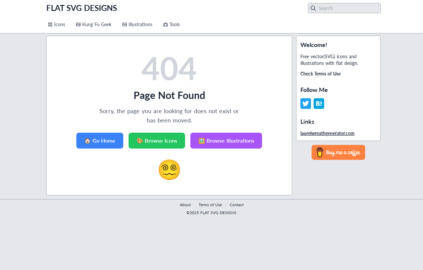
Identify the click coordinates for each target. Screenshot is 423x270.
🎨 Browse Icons (156, 140)
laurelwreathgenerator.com (327, 133)
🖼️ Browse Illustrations (226, 140)
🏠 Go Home (99, 140)
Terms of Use (210, 204)
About (185, 204)
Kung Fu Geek (93, 24)
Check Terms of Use (320, 73)
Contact (237, 204)
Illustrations (137, 24)
